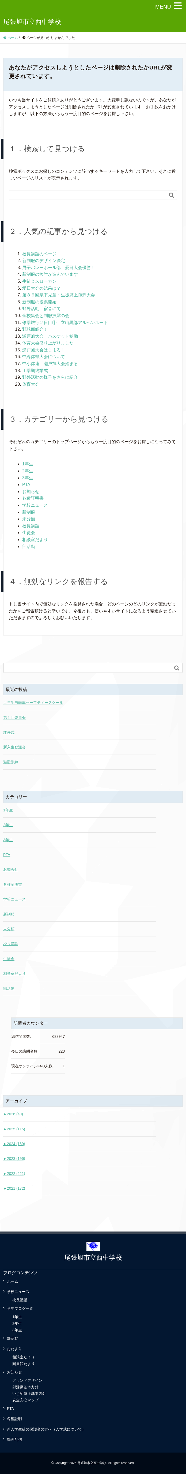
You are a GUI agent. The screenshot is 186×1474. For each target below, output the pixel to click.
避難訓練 (10, 762)
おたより (14, 1349)
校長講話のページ (39, 254)
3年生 (27, 478)
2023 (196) (14, 1158)
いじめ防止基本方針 (29, 1393)
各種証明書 (33, 498)
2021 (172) (14, 1188)
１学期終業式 (35, 370)
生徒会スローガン (39, 281)
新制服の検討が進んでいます (50, 274)
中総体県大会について (43, 356)
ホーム (12, 1281)
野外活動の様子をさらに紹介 (50, 377)
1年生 (27, 464)
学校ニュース (35, 505)
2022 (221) (14, 1173)
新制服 (28, 512)
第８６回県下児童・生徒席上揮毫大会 (58, 295)
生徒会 (28, 532)
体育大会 (30, 384)
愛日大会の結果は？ (41, 288)
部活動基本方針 (25, 1387)
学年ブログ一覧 (20, 1308)
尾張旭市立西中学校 (32, 21)
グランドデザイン (27, 1380)
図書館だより (23, 1364)
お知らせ (30, 491)
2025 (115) (14, 1129)
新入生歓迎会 (14, 747)
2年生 (27, 471)
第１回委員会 (14, 717)
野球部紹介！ (35, 329)
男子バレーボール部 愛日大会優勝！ (58, 267)
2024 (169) (14, 1144)
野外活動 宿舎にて (41, 308)
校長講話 (30, 526)
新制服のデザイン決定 (43, 260)
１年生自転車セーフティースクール (33, 702)
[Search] (87, 195)
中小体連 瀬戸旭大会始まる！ (52, 363)
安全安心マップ (25, 1400)
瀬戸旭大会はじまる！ (43, 350)
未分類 (28, 519)
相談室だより (35, 539)
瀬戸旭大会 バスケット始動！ (52, 336)
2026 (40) (13, 1114)
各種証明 (14, 1419)
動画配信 (14, 1439)
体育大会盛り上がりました (48, 343)
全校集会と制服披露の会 (45, 315)
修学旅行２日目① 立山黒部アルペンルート (65, 322)
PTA (26, 484)
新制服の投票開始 (39, 302)
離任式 (8, 732)
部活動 (28, 546)
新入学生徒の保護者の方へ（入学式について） (46, 1429)
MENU (163, 7)
